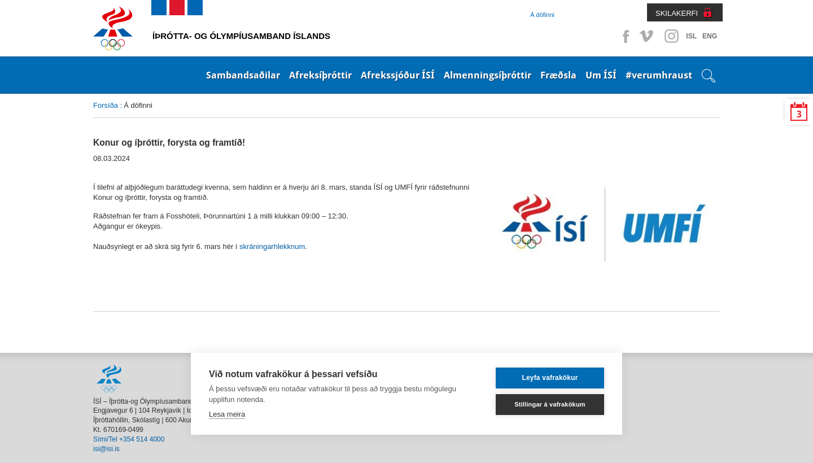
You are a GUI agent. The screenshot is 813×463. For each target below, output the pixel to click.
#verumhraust (659, 75)
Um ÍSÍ (601, 75)
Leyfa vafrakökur (550, 378)
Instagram (671, 36)
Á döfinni (542, 14)
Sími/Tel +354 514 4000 (128, 439)
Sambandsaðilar (243, 75)
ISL (691, 36)
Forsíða (105, 105)
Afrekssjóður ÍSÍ (398, 75)
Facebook (624, 36)
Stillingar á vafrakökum (549, 404)
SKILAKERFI (676, 13)
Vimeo (648, 36)
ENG (709, 36)
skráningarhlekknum (272, 246)
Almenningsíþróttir (487, 75)
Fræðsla (558, 75)
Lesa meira (227, 414)
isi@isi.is (106, 449)
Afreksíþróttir (320, 75)
